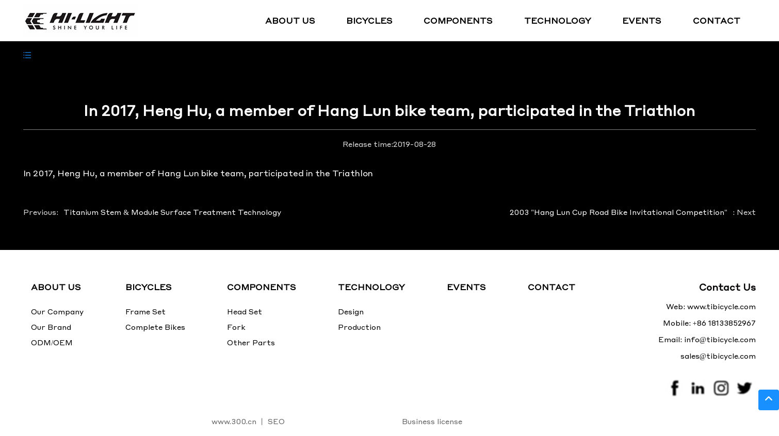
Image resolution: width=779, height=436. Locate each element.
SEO (276, 421)
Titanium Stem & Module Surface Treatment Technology (172, 211)
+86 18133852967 (724, 322)
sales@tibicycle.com (718, 355)
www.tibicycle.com (721, 306)
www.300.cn (234, 421)
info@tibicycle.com (720, 339)
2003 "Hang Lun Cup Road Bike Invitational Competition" (618, 211)
